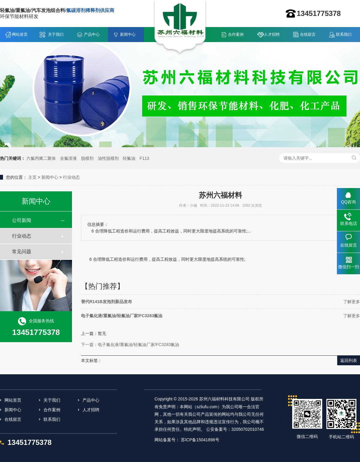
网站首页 (20, 34)
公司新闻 (21, 220)
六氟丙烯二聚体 (41, 158)
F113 (144, 158)
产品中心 (92, 34)
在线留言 (308, 34)
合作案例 (236, 34)
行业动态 (71, 177)
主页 (32, 177)
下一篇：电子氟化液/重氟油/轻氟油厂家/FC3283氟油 (130, 344)
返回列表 (348, 360)
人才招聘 (272, 34)
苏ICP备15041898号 (200, 439)
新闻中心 (128, 34)
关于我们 (56, 34)
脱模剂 (87, 158)
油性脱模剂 (108, 158)
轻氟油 (129, 158)
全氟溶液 (68, 158)
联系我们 (344, 34)
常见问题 (21, 251)
